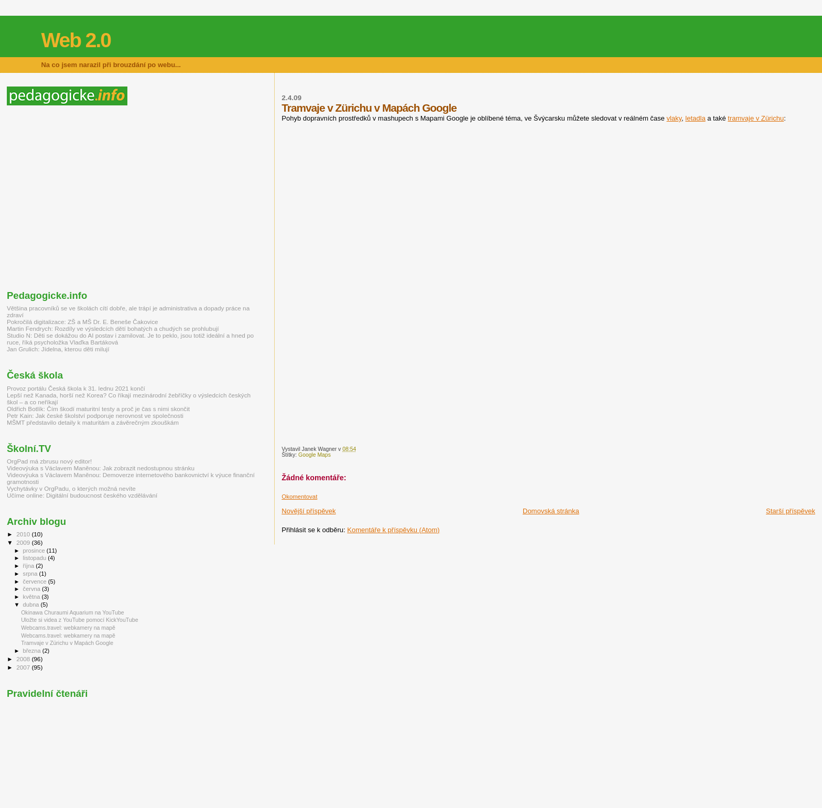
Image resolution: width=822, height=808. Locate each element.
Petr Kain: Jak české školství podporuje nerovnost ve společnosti (95, 415)
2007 (23, 667)
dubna (32, 604)
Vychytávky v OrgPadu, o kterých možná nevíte (71, 488)
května (32, 597)
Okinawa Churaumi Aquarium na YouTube (72, 612)
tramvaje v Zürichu (756, 118)
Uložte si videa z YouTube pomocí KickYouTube (79, 620)
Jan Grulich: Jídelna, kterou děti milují (58, 349)
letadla (695, 118)
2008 (23, 658)
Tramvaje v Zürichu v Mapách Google (67, 643)
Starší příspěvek (790, 511)
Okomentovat (299, 496)
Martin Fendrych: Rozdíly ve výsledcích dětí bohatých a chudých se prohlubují (113, 328)
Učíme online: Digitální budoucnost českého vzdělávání (82, 495)
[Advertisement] (95, 197)
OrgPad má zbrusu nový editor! (49, 461)
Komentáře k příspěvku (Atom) (393, 530)
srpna (31, 573)
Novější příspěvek (309, 511)
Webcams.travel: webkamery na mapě (68, 627)
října (29, 566)
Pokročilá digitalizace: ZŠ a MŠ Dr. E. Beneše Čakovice (82, 321)
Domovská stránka (551, 511)
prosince (35, 550)
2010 (23, 534)
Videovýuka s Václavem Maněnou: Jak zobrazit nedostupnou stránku (100, 468)
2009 (23, 542)
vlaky (674, 118)
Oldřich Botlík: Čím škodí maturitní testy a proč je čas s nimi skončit (98, 408)
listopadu (35, 558)
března (32, 651)
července (35, 581)
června (32, 589)
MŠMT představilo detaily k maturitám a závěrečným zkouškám (93, 422)
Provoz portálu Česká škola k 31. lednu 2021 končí (76, 388)
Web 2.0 (76, 40)
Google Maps (314, 455)
